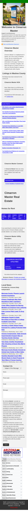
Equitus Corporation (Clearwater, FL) (11, 148)
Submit (6, 445)
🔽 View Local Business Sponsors (10, 44)
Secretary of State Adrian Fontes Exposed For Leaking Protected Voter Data (13, 327)
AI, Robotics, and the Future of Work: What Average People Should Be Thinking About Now (13, 132)
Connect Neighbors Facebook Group (14, 183)
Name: (4, 372)
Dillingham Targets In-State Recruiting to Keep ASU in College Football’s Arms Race (12, 319)
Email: (4, 384)
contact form (10, 96)
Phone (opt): (6, 378)
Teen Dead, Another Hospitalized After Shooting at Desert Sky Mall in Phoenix (13, 344)
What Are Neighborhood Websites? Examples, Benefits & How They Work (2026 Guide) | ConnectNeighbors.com (13, 143)
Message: (5, 390)
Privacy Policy (14, 508)
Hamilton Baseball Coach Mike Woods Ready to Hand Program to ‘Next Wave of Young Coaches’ (12, 358)
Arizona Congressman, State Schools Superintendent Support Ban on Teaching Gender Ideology (13, 336)
